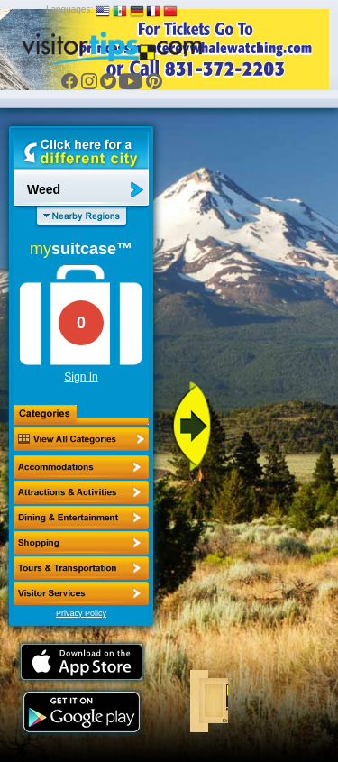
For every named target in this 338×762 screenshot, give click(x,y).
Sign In (80, 377)
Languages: (69, 9)
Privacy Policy (81, 613)
